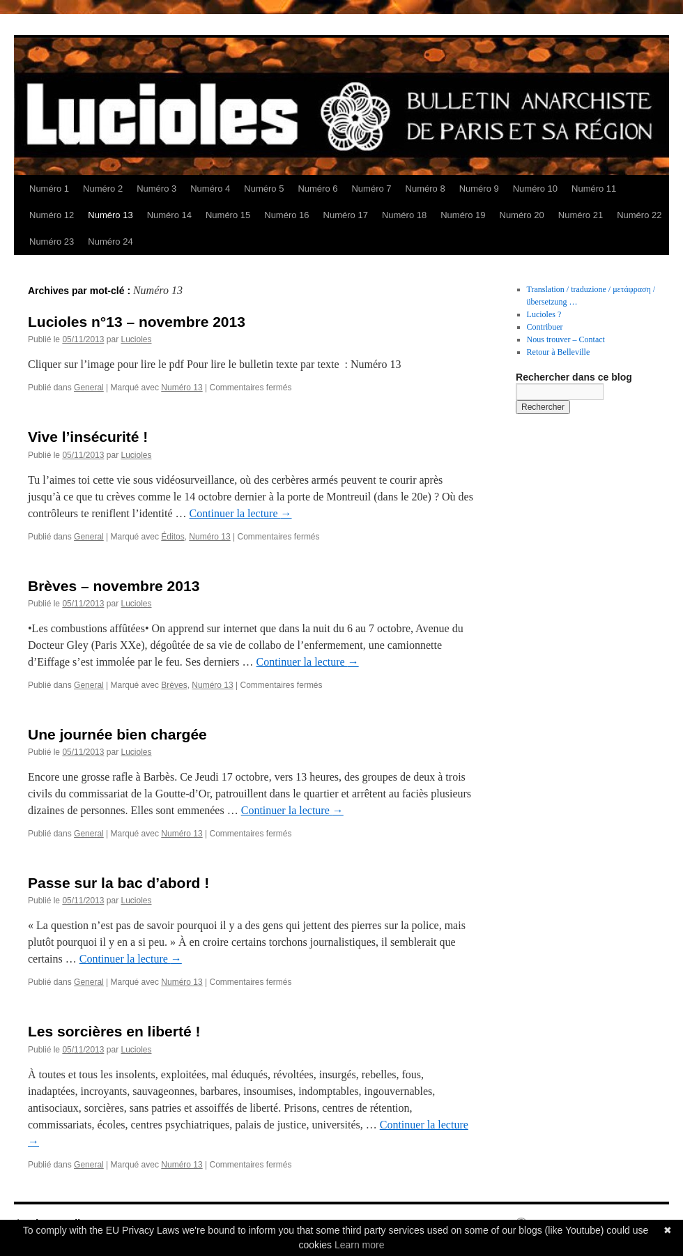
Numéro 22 (639, 215)
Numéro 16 (286, 215)
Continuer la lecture (240, 513)
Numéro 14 (169, 215)
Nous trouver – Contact (566, 339)
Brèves (174, 685)
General (89, 387)
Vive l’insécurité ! (88, 437)
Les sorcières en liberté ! (114, 1031)
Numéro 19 (462, 215)
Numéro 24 (110, 241)
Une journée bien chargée (117, 734)
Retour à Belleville (558, 352)
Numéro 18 (404, 215)
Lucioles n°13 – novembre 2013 (136, 322)
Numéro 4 (210, 188)
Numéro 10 (535, 188)
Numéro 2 (103, 188)
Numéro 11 (593, 188)
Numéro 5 (264, 188)
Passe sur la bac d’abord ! (118, 883)
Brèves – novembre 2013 (113, 586)
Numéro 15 (228, 215)
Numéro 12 (51, 215)
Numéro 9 (479, 188)
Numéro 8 (425, 188)
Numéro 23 (51, 241)
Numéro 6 (317, 188)
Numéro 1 (49, 188)
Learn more (360, 1244)
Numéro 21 (580, 215)
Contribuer (545, 327)
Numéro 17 (345, 215)
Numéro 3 (156, 188)
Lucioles (136, 339)
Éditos (172, 537)
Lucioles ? (544, 314)
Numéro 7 (371, 188)
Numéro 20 (522, 215)
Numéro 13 (110, 215)
